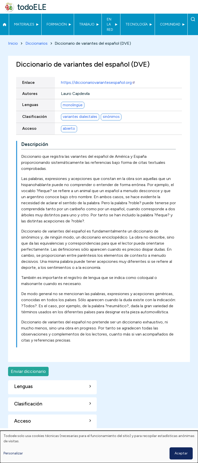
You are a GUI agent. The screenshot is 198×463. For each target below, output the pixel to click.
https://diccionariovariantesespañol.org (98, 82)
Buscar (192, 19)
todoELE (32, 7)
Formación (57, 24)
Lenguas (30, 104)
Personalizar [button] (13, 453)
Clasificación (34, 116)
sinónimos (111, 117)
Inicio (4, 24)
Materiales (24, 24)
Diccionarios (36, 43)
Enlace (28, 82)
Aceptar (181, 453)
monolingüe (72, 105)
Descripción (34, 144)
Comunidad (170, 24)
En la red (110, 24)
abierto (69, 128)
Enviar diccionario (28, 371)
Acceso (29, 128)
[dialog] (99, 447)
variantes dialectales (80, 117)
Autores (30, 93)
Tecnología (136, 24)
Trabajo (86, 24)
